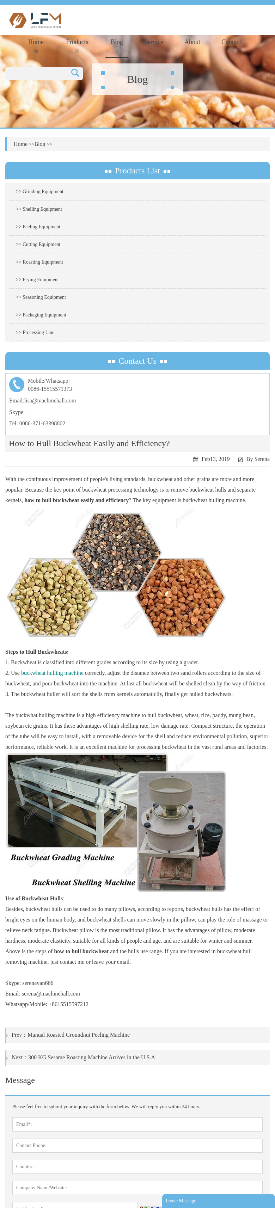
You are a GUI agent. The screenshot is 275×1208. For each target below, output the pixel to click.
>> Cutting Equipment (38, 244)
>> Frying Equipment (37, 279)
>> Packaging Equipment (41, 315)
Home (36, 45)
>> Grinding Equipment (39, 191)
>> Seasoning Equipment (41, 297)
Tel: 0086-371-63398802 (37, 423)
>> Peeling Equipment (38, 226)
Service (153, 45)
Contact (231, 45)
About (192, 45)
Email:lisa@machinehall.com (42, 400)
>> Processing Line (35, 332)
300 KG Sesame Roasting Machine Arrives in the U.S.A (91, 1057)
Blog (117, 45)
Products (77, 45)
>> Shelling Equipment (39, 209)
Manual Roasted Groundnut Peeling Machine (79, 1035)
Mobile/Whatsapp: (137, 385)
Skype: (17, 412)
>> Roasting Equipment (39, 262)
